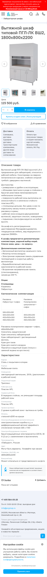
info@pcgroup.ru (8, 508)
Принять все (23, 571)
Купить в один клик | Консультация (23, 116)
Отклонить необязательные (23, 566)
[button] (31, 14)
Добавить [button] (40, 480)
